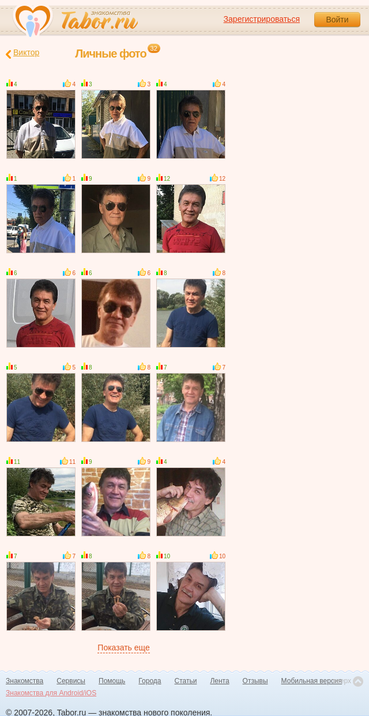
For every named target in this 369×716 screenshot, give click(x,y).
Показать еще (123, 647)
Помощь (112, 681)
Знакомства (24, 681)
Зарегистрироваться (262, 19)
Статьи (186, 681)
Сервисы (71, 681)
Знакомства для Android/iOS (51, 693)
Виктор (22, 53)
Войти (337, 19)
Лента (219, 681)
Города (149, 681)
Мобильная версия (311, 681)
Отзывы (255, 681)
